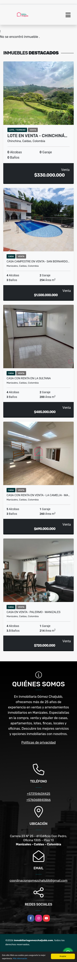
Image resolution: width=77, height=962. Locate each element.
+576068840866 (38, 800)
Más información (20, 958)
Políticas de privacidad (38, 742)
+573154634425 (38, 794)
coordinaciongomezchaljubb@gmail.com (39, 880)
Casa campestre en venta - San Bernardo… (38, 261)
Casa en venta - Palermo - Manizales (33, 612)
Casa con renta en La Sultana (29, 378)
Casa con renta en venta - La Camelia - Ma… (38, 495)
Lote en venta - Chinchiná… (37, 135)
